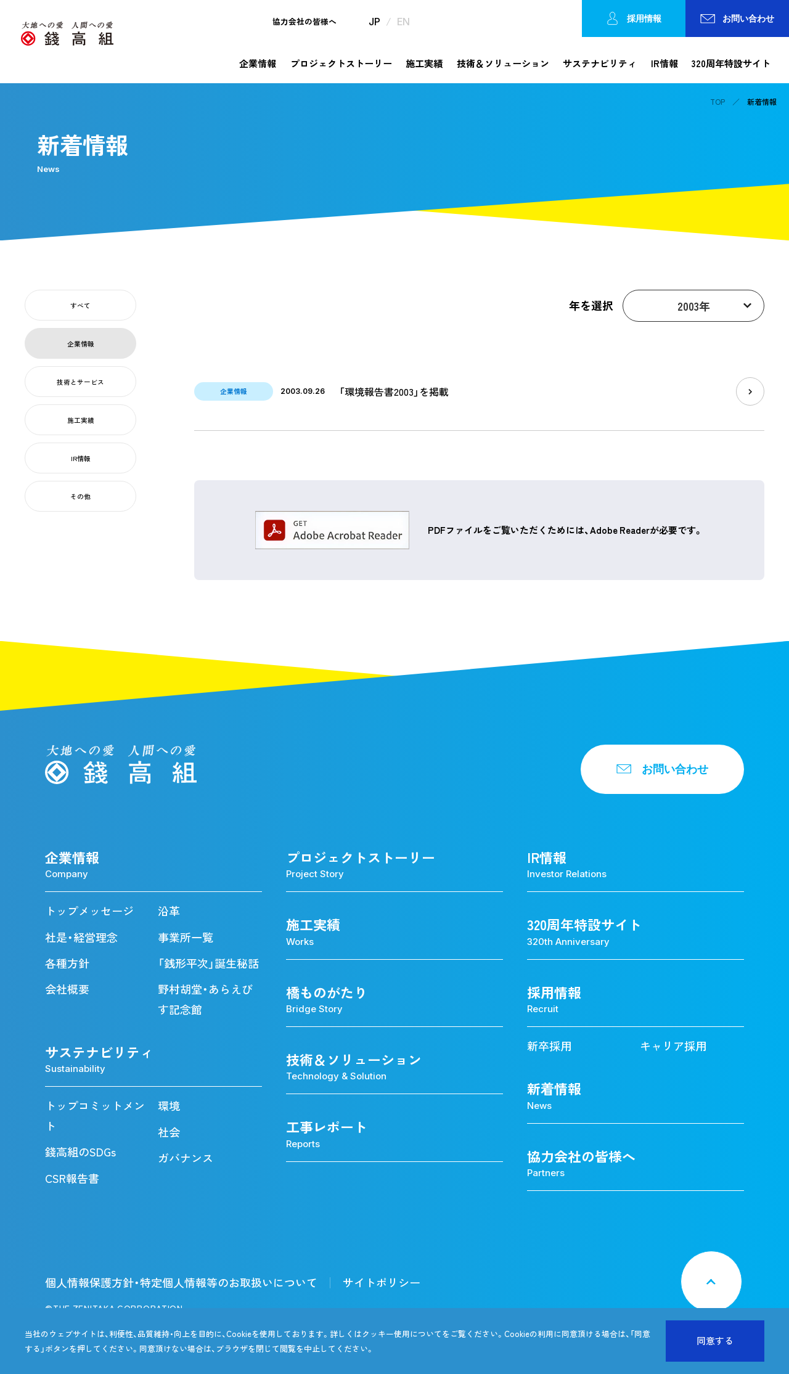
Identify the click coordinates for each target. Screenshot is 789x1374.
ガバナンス (185, 1158)
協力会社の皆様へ (304, 22)
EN (403, 21)
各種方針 (67, 963)
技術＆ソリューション (503, 63)
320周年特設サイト (731, 63)
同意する (715, 1340)
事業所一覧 (185, 937)
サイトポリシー (381, 1282)
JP (374, 21)
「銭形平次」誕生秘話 (208, 963)
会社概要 (67, 989)
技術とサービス (80, 381)
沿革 (169, 910)
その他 (80, 496)
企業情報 (257, 63)
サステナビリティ (600, 63)
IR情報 (664, 63)
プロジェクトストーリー (341, 63)
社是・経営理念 (81, 937)
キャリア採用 (673, 1045)
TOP (717, 101)
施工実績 (424, 63)
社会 (169, 1132)
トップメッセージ (89, 910)
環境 (169, 1105)
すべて (80, 305)
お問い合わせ (737, 18)
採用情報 (633, 18)
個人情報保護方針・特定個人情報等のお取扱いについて (181, 1282)
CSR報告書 (72, 1178)
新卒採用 (549, 1045)
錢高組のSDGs (80, 1151)
